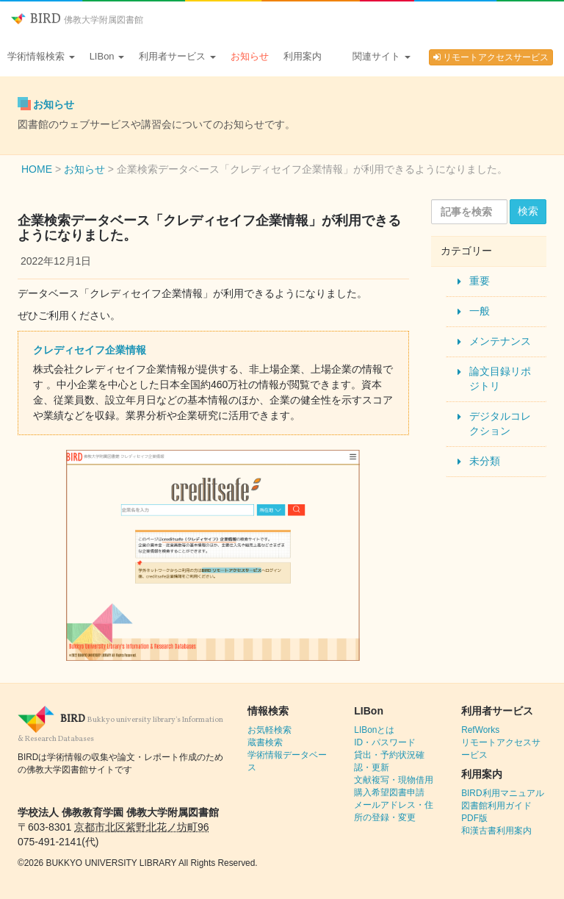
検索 (528, 211)
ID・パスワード (385, 742)
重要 (479, 281)
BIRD (77, 19)
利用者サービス (177, 56)
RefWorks (480, 730)
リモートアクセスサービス (491, 57)
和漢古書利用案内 (496, 830)
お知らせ (250, 56)
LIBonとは (374, 730)
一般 (479, 311)
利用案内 (302, 56)
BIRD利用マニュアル (502, 793)
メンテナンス (500, 341)
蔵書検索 (265, 742)
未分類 (484, 461)
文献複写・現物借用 (393, 780)
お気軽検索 (269, 730)
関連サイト (381, 56)
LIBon (107, 56)
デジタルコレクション (500, 423)
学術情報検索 (41, 56)
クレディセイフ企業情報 (89, 350)
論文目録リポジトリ (500, 378)
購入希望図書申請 (389, 792)
